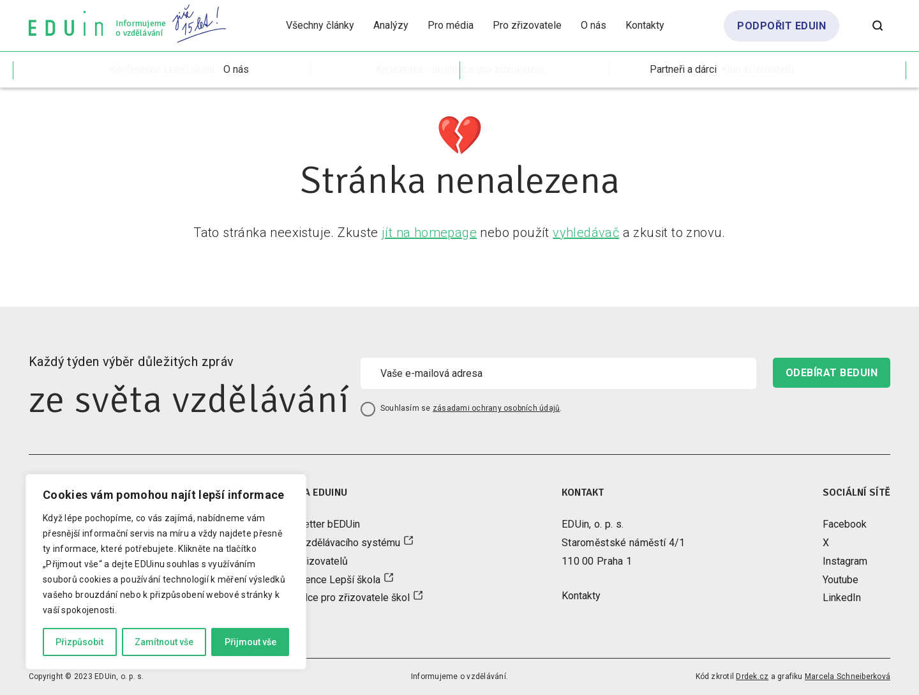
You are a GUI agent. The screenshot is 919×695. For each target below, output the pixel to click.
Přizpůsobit (79, 642)
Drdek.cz (752, 676)
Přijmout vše (250, 642)
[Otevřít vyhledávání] (877, 25)
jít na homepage (429, 232)
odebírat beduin (832, 373)
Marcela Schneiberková (847, 676)
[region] (166, 571)
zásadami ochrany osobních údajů (496, 408)
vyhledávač (586, 232)
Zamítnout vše (164, 642)
